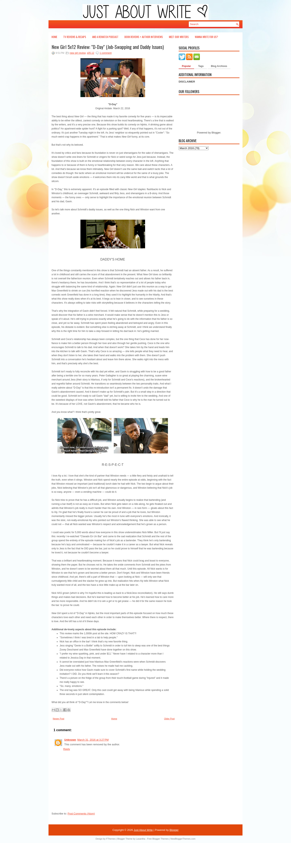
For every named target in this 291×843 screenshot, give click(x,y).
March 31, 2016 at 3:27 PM (93, 739)
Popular (186, 66)
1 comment (106, 53)
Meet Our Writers (179, 37)
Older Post (169, 718)
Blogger (216, 132)
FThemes (110, 839)
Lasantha (140, 839)
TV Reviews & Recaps (74, 37)
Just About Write (143, 829)
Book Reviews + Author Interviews (143, 37)
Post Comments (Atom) (81, 813)
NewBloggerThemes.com (182, 839)
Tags (201, 66)
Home (54, 37)
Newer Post (58, 718)
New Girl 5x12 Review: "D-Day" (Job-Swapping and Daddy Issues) (108, 46)
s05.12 (90, 53)
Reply (66, 749)
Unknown (70, 739)
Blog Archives (219, 66)
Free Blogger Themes (158, 839)
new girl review (78, 53)
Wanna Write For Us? (206, 37)
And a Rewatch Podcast (105, 37)
